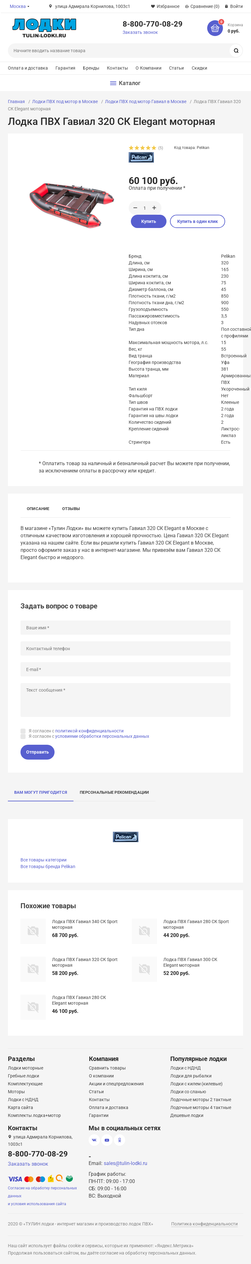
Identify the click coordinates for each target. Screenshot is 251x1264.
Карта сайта (20, 1107)
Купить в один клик (197, 221)
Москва (18, 6)
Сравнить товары (107, 1067)
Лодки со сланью (188, 1091)
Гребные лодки (23, 1075)
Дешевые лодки (186, 1115)
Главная (16, 101)
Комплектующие (25, 1083)
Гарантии (98, 1115)
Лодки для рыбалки (191, 1075)
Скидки (199, 68)
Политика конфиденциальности (204, 1223)
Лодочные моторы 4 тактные (200, 1107)
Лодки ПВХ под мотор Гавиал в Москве (145, 101)
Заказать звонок (140, 32)
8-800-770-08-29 (153, 24)
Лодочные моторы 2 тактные (200, 1099)
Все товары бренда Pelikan (47, 866)
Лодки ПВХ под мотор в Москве (65, 101)
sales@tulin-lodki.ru (125, 1163)
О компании (101, 1075)
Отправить (37, 752)
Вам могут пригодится (40, 792)
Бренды (91, 68)
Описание (38, 508)
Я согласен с (76, 730)
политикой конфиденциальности (89, 730)
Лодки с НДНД (23, 1099)
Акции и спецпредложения (116, 1083)
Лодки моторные (25, 1067)
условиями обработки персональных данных (102, 736)
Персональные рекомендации (114, 792)
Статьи (176, 68)
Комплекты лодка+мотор (34, 1115)
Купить (148, 221)
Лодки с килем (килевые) (196, 1083)
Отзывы (71, 508)
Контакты (117, 68)
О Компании (148, 68)
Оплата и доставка (28, 68)
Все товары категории (43, 859)
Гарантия (65, 68)
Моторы (16, 1091)
